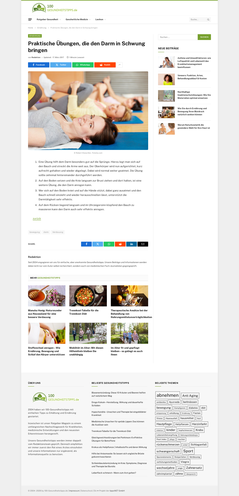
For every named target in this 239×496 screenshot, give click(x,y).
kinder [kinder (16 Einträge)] (170, 430)
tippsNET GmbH (117, 491)
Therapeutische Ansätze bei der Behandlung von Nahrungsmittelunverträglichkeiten (129, 314)
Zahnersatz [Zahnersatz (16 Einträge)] (194, 467)
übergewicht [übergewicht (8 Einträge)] (191, 474)
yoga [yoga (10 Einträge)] (180, 468)
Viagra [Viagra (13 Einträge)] (185, 461)
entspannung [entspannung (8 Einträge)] (161, 413)
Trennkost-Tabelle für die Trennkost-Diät (83, 312)
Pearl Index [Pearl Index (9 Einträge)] (161, 439)
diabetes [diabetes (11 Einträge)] (193, 408)
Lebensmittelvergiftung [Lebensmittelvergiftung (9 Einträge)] (167, 435)
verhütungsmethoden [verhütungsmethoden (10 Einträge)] (167, 462)
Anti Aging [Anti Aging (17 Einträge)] (190, 396)
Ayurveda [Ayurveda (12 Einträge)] (174, 402)
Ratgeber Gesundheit (47, 19)
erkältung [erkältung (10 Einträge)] (174, 413)
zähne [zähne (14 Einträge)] (179, 473)
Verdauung (57, 232)
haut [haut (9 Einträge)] (199, 418)
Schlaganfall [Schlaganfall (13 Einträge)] (199, 444)
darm (46, 232)
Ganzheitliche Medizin (77, 19)
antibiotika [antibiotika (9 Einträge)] (161, 402)
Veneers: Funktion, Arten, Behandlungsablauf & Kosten (192, 77)
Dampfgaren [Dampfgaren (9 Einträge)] (179, 408)
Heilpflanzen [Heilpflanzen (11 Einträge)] (182, 424)
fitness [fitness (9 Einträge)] (159, 418)
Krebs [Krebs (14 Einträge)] (199, 430)
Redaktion (36, 57)
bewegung (35, 232)
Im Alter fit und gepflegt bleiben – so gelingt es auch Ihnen (127, 351)
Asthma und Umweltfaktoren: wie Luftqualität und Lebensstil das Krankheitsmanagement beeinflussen (194, 62)
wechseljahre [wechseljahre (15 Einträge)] (166, 467)
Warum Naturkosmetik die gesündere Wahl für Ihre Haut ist (194, 126)
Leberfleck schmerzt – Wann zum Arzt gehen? (114, 473)
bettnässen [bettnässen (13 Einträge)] (190, 401)
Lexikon (99, 19)
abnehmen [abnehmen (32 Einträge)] (168, 395)
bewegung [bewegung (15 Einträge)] (164, 407)
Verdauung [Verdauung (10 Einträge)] (194, 457)
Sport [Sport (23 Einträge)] (188, 451)
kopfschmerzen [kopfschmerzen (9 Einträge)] (185, 430)
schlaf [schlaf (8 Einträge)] (185, 445)
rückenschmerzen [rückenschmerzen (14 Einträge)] (168, 444)
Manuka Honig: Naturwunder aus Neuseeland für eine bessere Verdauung (45, 314)
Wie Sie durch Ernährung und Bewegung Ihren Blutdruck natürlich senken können (192, 111)
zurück (37, 218)
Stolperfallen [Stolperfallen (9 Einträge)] (180, 457)
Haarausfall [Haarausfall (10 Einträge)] (171, 418)
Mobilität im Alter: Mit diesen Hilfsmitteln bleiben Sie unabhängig (86, 351)
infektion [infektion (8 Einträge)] (159, 430)
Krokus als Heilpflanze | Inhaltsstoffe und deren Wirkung (119, 447)
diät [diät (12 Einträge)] (203, 407)
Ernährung (35, 36)
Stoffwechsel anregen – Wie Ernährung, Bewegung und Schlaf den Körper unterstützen (46, 351)
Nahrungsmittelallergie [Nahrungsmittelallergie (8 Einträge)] (189, 435)
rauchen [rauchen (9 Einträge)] (181, 439)
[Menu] (30, 19)
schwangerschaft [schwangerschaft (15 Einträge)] (168, 451)
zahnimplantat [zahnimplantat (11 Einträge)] (164, 473)
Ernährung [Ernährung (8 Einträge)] (186, 413)
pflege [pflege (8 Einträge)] (172, 439)
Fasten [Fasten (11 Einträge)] (197, 413)
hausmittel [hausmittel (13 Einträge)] (187, 418)
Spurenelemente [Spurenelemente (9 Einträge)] (164, 457)
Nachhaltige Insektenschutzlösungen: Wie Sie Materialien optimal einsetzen (194, 95)
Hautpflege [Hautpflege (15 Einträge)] (164, 424)
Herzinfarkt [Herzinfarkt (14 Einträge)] (199, 424)
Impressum (74, 491)
